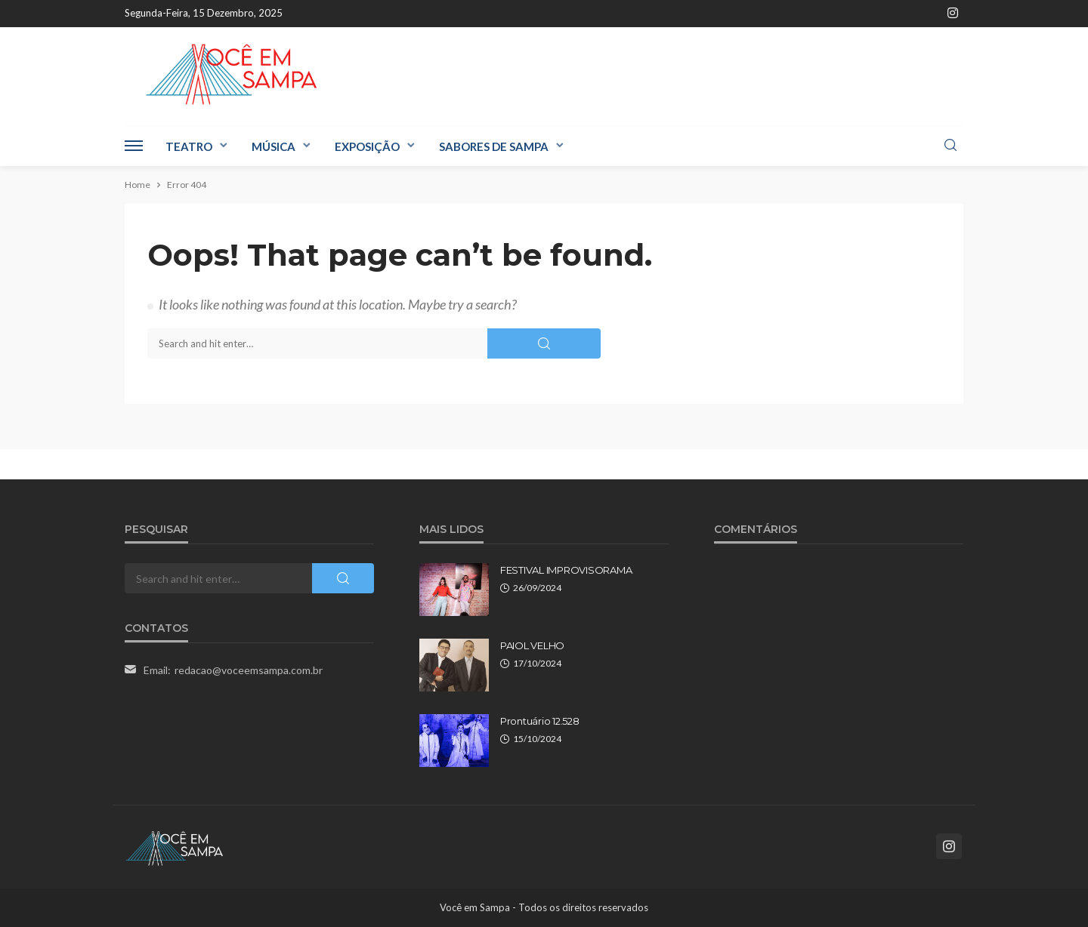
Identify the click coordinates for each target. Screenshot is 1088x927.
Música (273, 146)
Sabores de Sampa (494, 146)
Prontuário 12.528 (540, 721)
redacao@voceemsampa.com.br (249, 670)
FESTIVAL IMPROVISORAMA (566, 570)
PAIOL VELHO (532, 645)
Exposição (367, 146)
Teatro (188, 146)
